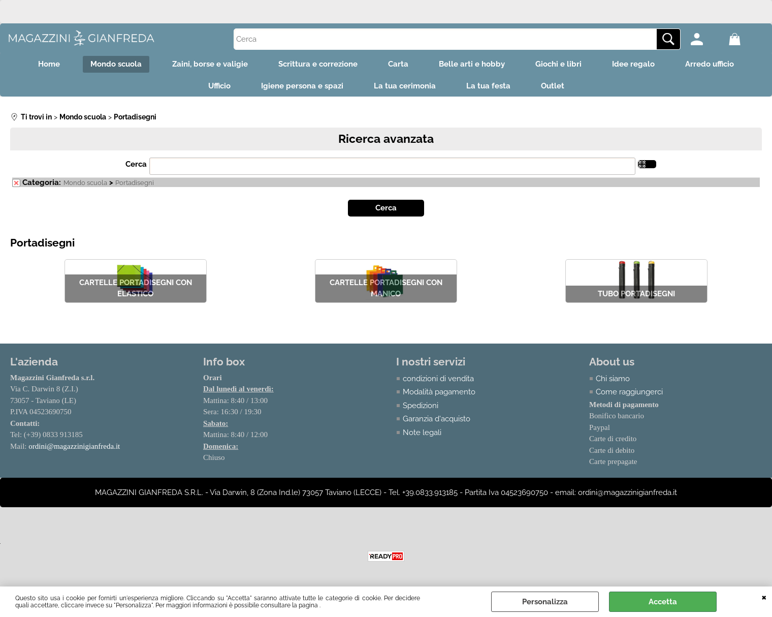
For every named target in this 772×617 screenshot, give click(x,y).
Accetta (663, 601)
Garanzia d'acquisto (436, 418)
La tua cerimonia (405, 85)
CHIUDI (764, 597)
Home (49, 64)
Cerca (136, 164)
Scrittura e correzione (318, 64)
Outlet (552, 85)
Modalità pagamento (439, 391)
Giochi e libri (558, 64)
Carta (398, 64)
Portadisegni (134, 183)
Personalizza (545, 601)
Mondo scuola (116, 64)
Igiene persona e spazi (302, 85)
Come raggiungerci (629, 391)
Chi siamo (613, 378)
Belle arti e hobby (472, 64)
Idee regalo (633, 64)
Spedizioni (420, 405)
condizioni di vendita (438, 378)
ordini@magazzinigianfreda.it (74, 446)
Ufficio (219, 85)
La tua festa (488, 85)
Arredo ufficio (709, 64)
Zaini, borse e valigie (210, 64)
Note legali (422, 432)
